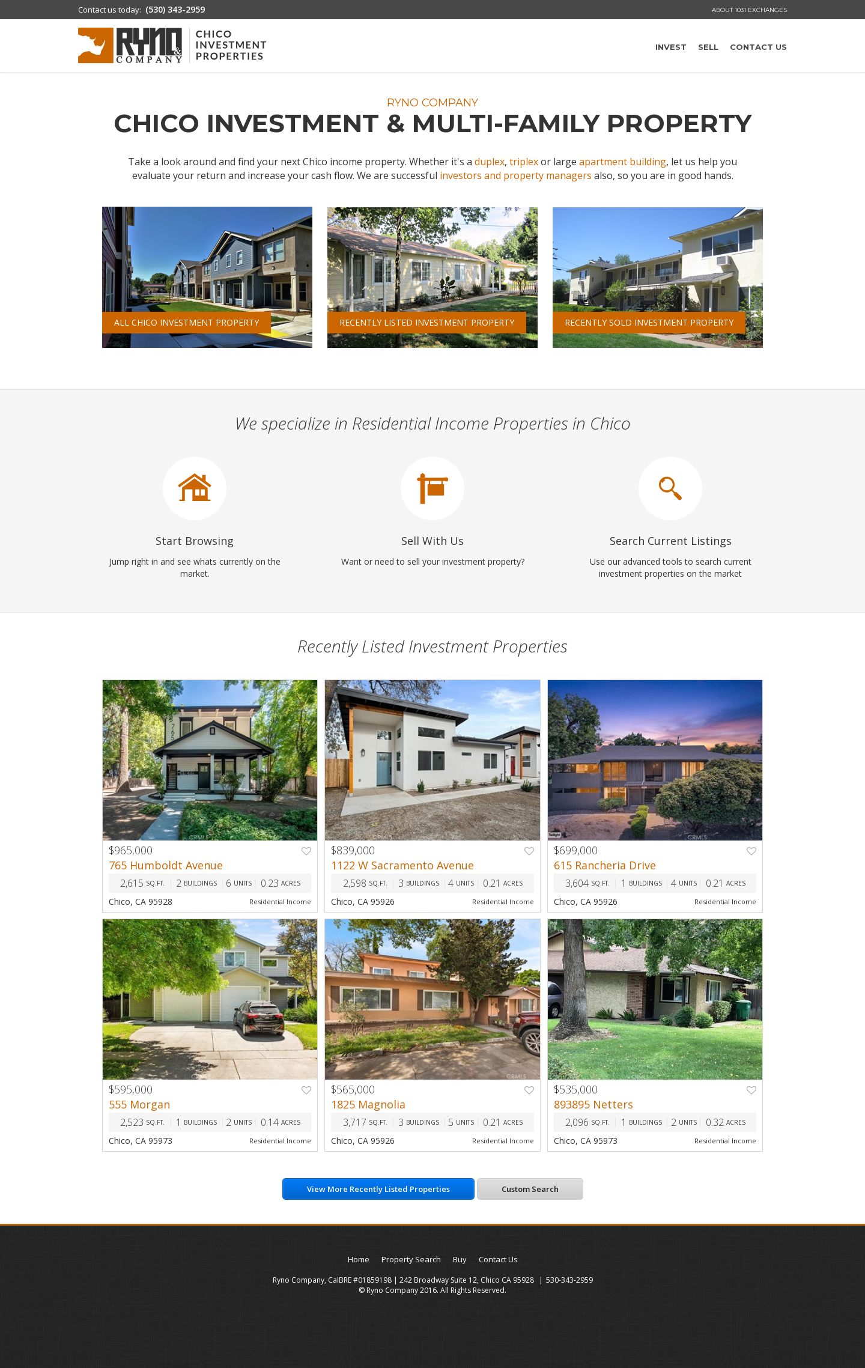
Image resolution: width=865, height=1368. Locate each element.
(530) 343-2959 (175, 9)
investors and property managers (516, 175)
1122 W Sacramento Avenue (402, 865)
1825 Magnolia (368, 1104)
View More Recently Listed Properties (378, 1189)
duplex (490, 161)
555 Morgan (139, 1104)
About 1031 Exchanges (749, 10)
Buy (460, 1259)
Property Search (411, 1259)
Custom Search (530, 1189)
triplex (523, 161)
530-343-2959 (569, 1280)
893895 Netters (593, 1104)
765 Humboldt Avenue (166, 865)
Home (358, 1259)
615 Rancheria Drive (605, 865)
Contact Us (758, 47)
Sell (708, 47)
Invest (671, 47)
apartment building (622, 161)
